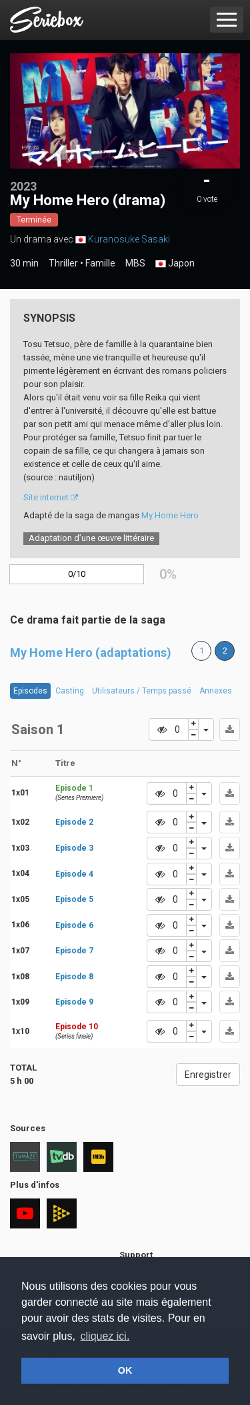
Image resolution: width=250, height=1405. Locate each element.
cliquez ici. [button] (105, 1336)
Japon (175, 263)
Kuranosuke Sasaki (129, 239)
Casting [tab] (69, 691)
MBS (135, 263)
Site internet (50, 497)
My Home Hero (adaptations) (90, 653)
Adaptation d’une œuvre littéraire (91, 538)
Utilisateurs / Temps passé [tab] (141, 691)
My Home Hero (170, 515)
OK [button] (125, 1370)
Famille (100, 263)
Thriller (63, 263)
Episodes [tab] (30, 691)
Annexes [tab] (215, 691)
